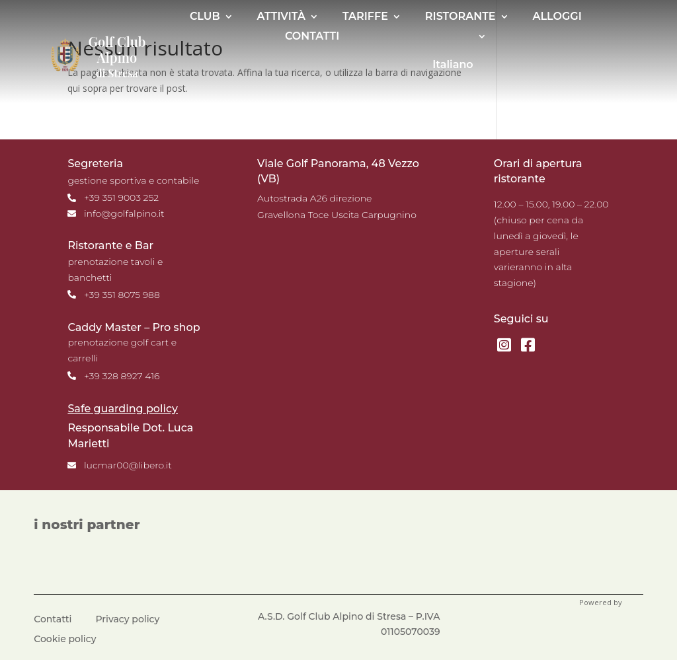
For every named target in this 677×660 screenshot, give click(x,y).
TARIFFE (365, 17)
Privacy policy (128, 619)
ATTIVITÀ (281, 17)
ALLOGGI (557, 17)
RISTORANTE (460, 17)
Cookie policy (65, 639)
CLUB (205, 17)
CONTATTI (312, 37)
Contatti (52, 619)
